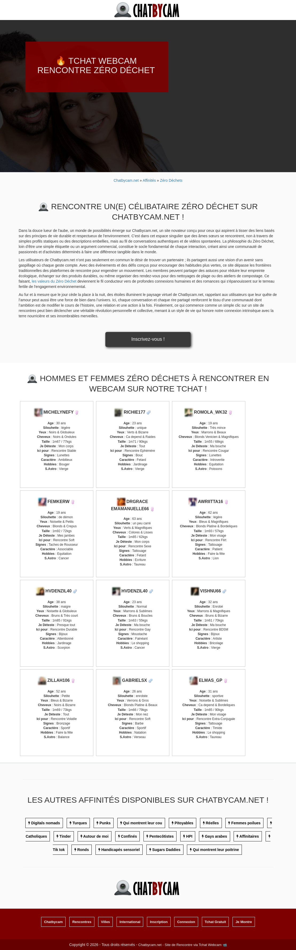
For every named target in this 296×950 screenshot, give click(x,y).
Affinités (150, 180)
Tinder (65, 836)
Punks (105, 823)
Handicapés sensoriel (120, 850)
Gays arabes (216, 836)
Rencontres (81, 922)
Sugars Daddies (166, 850)
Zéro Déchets (171, 180)
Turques (80, 823)
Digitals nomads (45, 823)
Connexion (186, 922)
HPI (189, 836)
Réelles (212, 823)
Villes (105, 922)
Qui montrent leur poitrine (216, 850)
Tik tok (59, 850)
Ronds (83, 850)
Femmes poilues (246, 823)
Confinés (129, 836)
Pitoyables (184, 823)
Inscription (158, 922)
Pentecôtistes (161, 836)
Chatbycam (53, 922)
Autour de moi (96, 836)
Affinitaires (249, 836)
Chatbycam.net (126, 180)
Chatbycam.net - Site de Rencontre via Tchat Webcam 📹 (182, 945)
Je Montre (243, 922)
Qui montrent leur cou (142, 823)
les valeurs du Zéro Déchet (54, 281)
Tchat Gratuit (215, 922)
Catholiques (36, 836)
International (129, 922)
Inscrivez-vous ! (148, 339)
